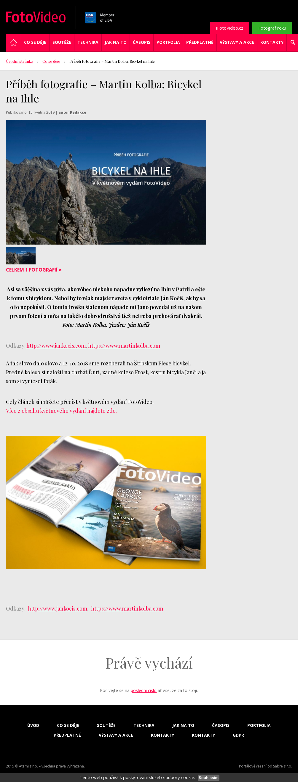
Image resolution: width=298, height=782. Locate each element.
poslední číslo (144, 690)
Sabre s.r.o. (282, 766)
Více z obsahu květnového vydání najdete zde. (61, 410)
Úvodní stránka (19, 61)
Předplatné (199, 42)
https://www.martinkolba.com (124, 345)
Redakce (78, 112)
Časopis (141, 42)
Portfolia (168, 42)
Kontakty (271, 42)
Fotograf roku (272, 28)
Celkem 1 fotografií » (34, 269)
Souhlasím (209, 777)
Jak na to (116, 42)
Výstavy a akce (237, 42)
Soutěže (61, 42)
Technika (87, 42)
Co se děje (35, 42)
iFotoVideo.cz (229, 28)
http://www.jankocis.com (56, 345)
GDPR (238, 735)
